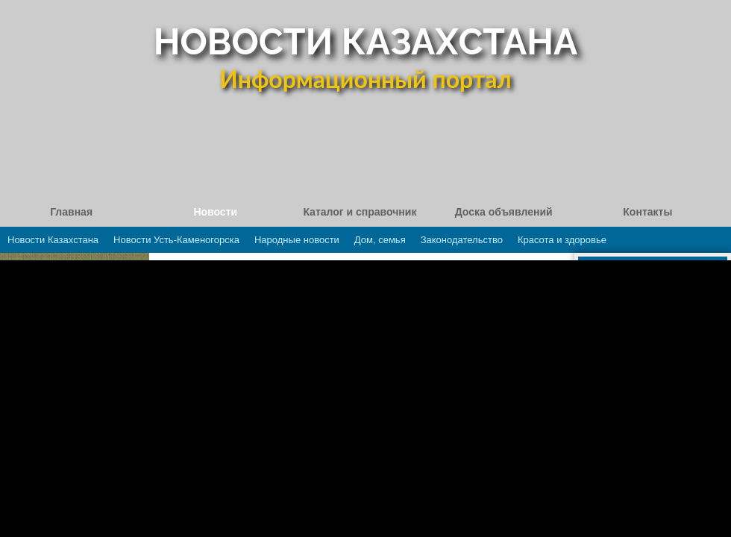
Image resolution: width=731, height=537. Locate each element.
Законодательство (462, 239)
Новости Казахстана (52, 239)
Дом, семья (380, 239)
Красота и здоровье (562, 239)
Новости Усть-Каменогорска (176, 239)
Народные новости (296, 239)
